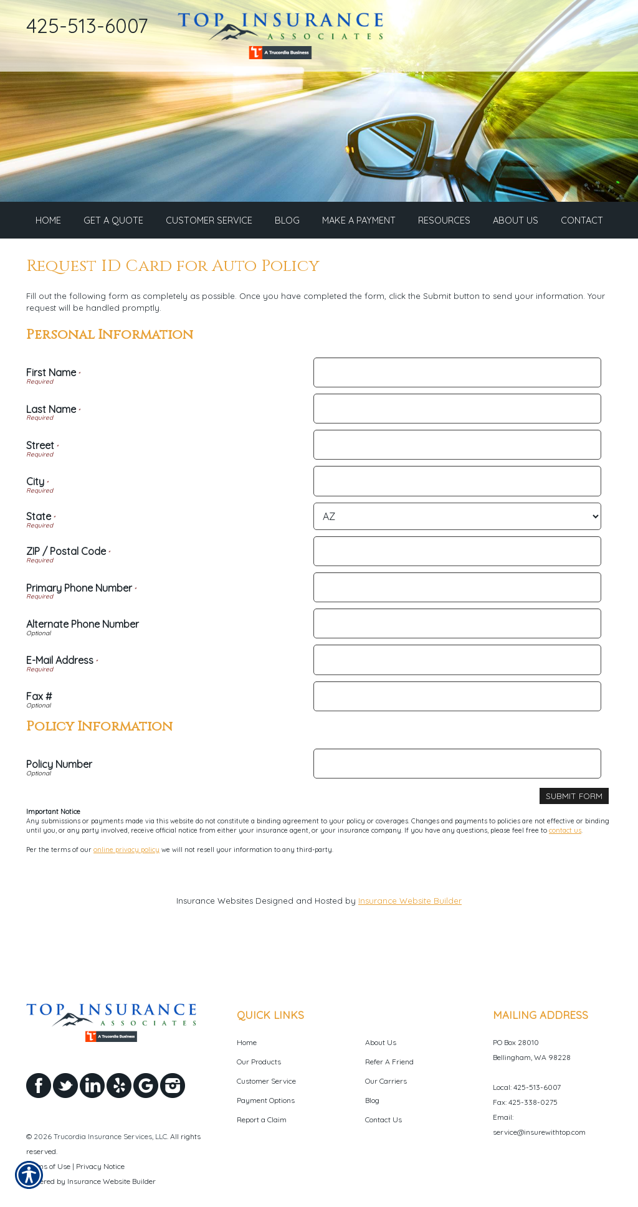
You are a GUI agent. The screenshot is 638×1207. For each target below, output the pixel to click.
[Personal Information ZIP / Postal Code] (457, 554)
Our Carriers (386, 1052)
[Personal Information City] (457, 483)
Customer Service (266, 1052)
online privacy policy (126, 851)
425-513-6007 (87, 25)
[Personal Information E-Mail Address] (457, 662)
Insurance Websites (214, 903)
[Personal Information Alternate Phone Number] (457, 626)
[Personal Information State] (457, 518)
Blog (372, 1071)
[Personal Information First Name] (457, 375)
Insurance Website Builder (410, 903)
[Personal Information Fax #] (457, 699)
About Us (380, 1013)
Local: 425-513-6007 (527, 1058)
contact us (565, 832)
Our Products (259, 1033)
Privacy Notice (100, 1137)
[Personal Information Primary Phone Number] (457, 590)
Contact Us (383, 1091)
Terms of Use (48, 1137)
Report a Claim (262, 1091)
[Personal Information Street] (457, 447)
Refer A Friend (389, 1033)
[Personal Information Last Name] (457, 411)
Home (247, 1013)
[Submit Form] (574, 799)
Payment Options (266, 1071)
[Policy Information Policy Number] (457, 766)
